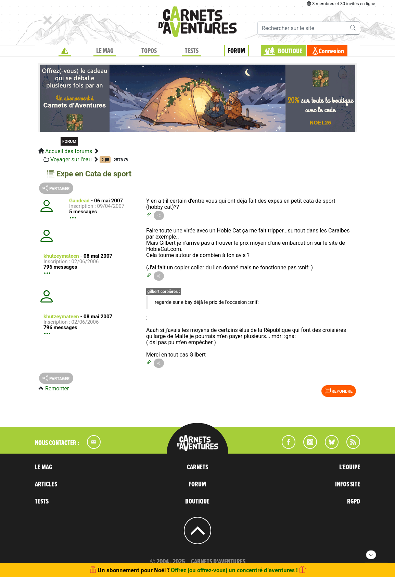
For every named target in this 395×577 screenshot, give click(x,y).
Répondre (339, 390)
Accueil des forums (68, 151)
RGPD (353, 501)
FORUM (236, 51)
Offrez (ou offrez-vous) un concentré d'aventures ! (234, 570)
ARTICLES (46, 484)
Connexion (331, 51)
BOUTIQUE (290, 51)
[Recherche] (301, 28)
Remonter (57, 388)
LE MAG (104, 51)
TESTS (192, 51)
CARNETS (197, 467)
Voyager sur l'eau (71, 159)
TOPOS (149, 51)
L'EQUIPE (349, 467)
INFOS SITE (347, 484)
